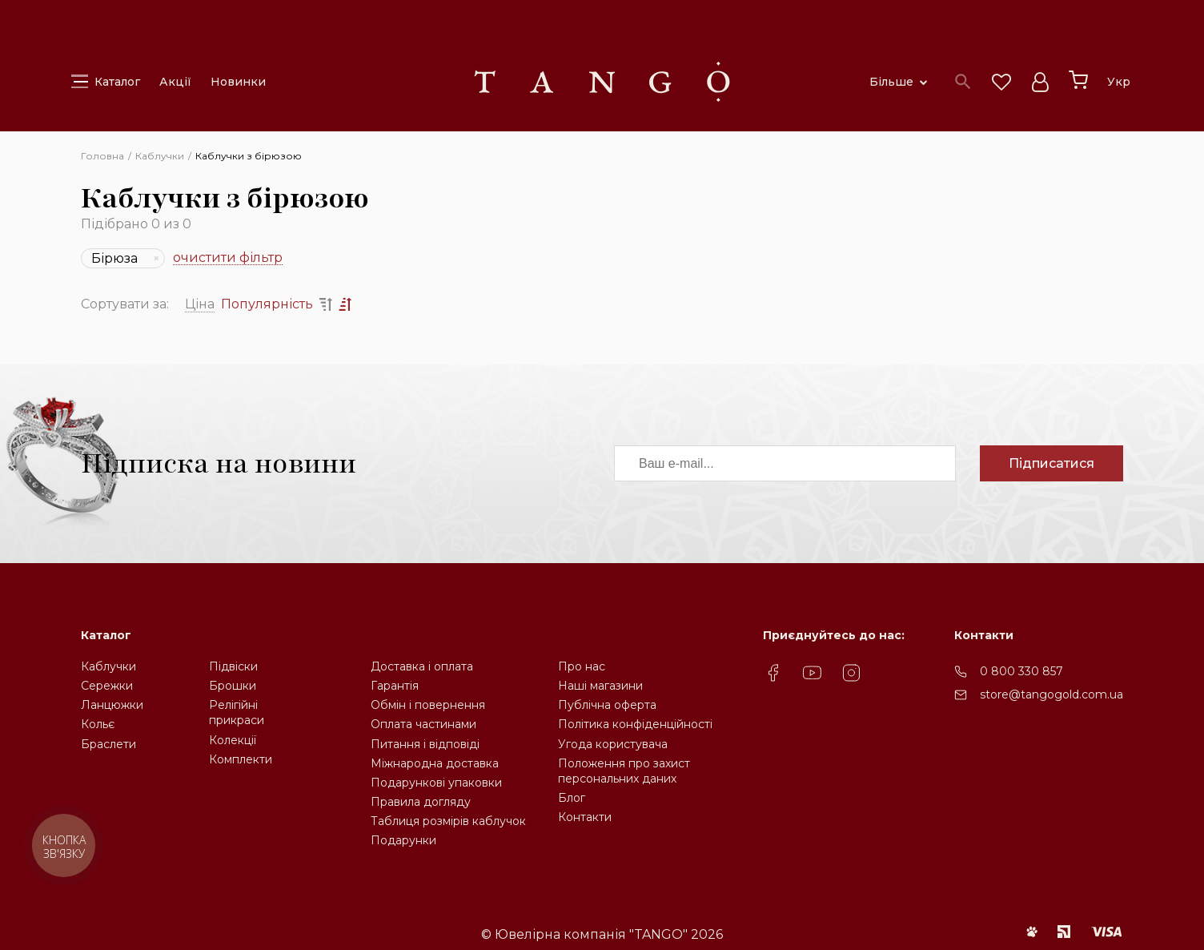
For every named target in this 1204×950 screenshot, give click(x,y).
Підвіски (233, 666)
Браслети (108, 744)
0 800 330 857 (1021, 671)
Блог (571, 798)
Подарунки (403, 840)
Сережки (107, 685)
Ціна (200, 304)
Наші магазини (600, 685)
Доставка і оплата (422, 666)
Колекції (232, 740)
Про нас (581, 666)
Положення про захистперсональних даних (624, 771)
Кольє (97, 724)
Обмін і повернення (428, 705)
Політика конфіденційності (635, 724)
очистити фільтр (228, 258)
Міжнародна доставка (435, 763)
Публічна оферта (607, 705)
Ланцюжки (112, 705)
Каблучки (108, 666)
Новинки (238, 81)
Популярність (267, 304)
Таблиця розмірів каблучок (448, 821)
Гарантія (395, 685)
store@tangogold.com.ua (1051, 694)
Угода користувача (613, 744)
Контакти (585, 817)
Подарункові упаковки (436, 782)
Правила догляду (421, 802)
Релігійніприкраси (236, 712)
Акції (175, 81)
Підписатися (1051, 463)
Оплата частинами (423, 724)
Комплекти (240, 759)
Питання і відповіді (425, 744)
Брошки (232, 685)
